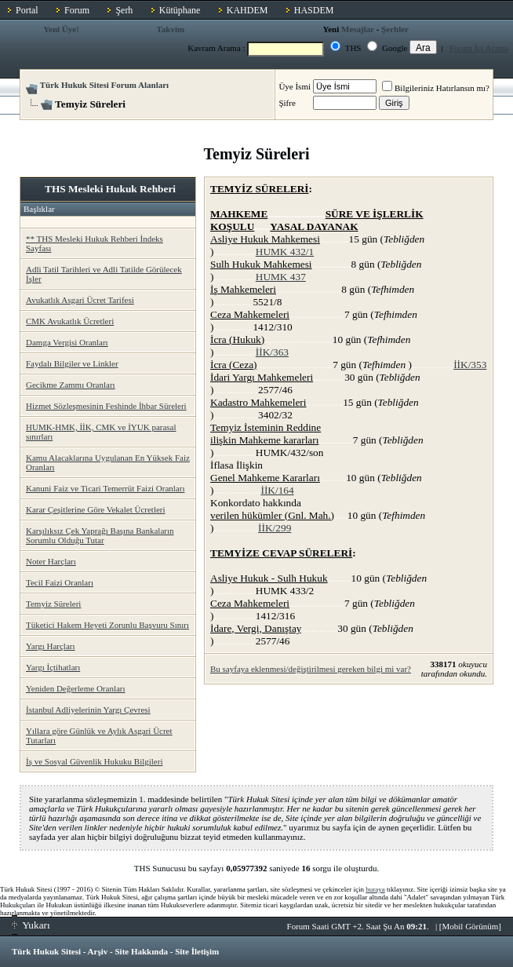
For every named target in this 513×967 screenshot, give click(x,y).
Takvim (170, 29)
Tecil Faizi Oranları (59, 582)
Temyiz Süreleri (53, 603)
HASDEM (314, 10)
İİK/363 (272, 352)
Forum (76, 10)
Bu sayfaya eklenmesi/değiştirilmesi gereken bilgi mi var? (310, 668)
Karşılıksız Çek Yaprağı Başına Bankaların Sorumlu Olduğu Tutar (100, 535)
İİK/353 (469, 364)
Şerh (124, 10)
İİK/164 (276, 490)
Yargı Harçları (50, 646)
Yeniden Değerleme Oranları (76, 688)
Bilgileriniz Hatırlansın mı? (435, 88)
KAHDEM (247, 10)
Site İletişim (197, 951)
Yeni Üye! (61, 29)
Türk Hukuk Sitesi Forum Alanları (104, 84)
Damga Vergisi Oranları (67, 342)
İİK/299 (274, 528)
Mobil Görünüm (470, 926)
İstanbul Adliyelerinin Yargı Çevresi (88, 709)
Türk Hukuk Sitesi (46, 951)
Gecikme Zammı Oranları (70, 384)
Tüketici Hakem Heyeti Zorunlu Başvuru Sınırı (107, 624)
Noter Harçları (51, 561)
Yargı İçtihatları (53, 667)
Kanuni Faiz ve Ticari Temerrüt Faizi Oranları (105, 488)
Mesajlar (357, 29)
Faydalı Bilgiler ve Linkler (72, 363)
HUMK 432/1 (285, 251)
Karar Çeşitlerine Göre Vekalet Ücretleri (96, 509)
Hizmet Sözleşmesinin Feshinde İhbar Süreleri (106, 406)
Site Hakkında (141, 951)
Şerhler (395, 29)
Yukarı (31, 925)
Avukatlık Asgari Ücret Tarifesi (80, 300)
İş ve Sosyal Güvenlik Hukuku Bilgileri (94, 761)
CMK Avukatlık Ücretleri (70, 321)
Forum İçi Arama (479, 48)
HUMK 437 (281, 277)
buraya (375, 889)
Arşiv (98, 951)
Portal (27, 10)
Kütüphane (180, 10)
